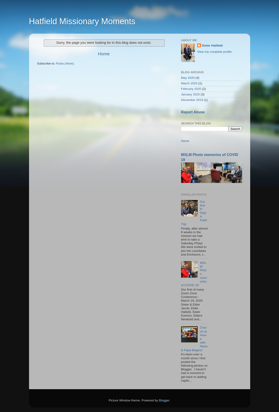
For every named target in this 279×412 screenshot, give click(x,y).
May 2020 (188, 77)
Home (103, 53)
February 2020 (191, 89)
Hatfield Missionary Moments (82, 21)
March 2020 (189, 83)
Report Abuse (193, 112)
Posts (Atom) (65, 63)
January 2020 (190, 94)
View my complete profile (214, 51)
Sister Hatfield (212, 45)
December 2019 (192, 100)
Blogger (164, 400)
